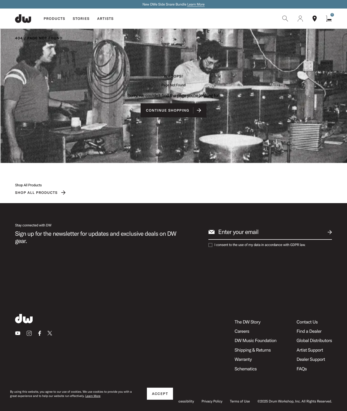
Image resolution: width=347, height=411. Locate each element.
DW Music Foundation (255, 340)
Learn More (195, 4)
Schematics (246, 369)
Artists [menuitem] (105, 18)
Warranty (243, 359)
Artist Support (310, 350)
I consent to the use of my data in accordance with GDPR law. (260, 245)
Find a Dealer (309, 331)
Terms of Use (240, 401)
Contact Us (307, 322)
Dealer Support (311, 359)
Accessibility (184, 401)
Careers (242, 331)
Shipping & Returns (253, 350)
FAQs (302, 369)
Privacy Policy (211, 401)
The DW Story (247, 322)
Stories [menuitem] (81, 18)
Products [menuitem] (54, 18)
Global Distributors (314, 340)
